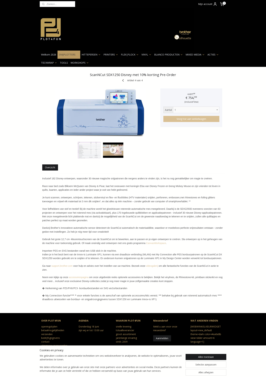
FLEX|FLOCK (130, 54)
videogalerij (152, 266)
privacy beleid (48, 349)
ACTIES (213, 54)
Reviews (45, 357)
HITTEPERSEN (91, 54)
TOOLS (64, 62)
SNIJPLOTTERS (69, 54)
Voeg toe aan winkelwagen (191, 118)
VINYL (146, 54)
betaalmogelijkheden (52, 330)
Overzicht (50, 167)
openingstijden (49, 326)
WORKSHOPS (80, 62)
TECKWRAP (49, 62)
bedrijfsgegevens (50, 338)
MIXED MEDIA (195, 54)
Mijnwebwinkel (178, 371)
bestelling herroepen (127, 371)
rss (114, 371)
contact (45, 341)
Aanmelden (162, 338)
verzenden (47, 334)
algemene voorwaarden (54, 345)
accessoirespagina (79, 277)
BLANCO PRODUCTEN (168, 54)
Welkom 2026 (48, 54)
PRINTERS (110, 54)
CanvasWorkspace (156, 243)
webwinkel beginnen (148, 371)
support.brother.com (62, 266)
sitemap (107, 371)
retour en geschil (50, 353)
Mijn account (207, 4)
